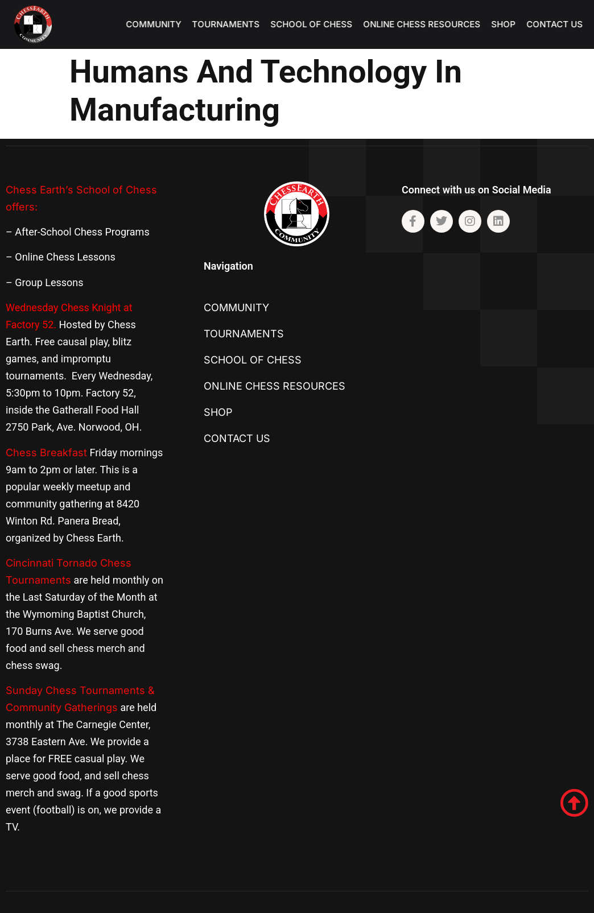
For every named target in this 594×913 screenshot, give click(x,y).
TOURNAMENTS (232, 24)
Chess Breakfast (46, 452)
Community (159, 24)
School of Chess (317, 24)
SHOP (509, 24)
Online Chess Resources (427, 24)
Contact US (561, 24)
